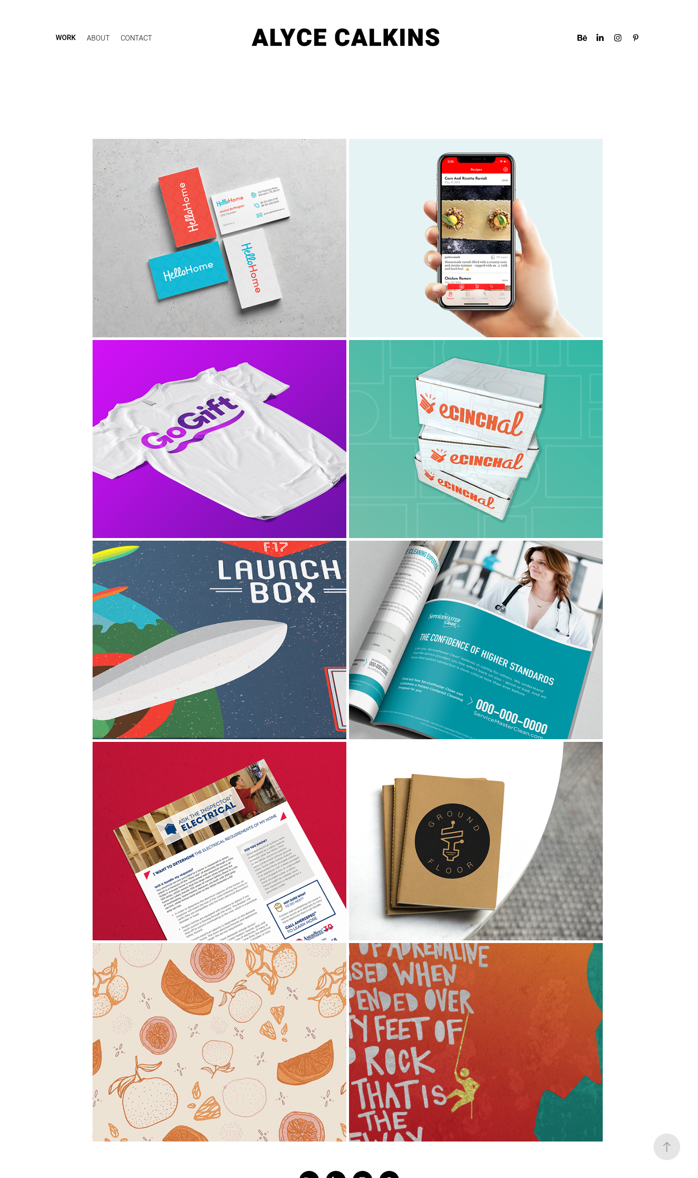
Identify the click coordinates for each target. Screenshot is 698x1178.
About (98, 38)
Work (66, 37)
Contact (136, 38)
